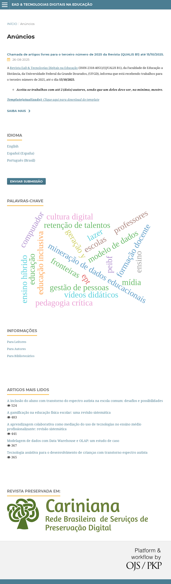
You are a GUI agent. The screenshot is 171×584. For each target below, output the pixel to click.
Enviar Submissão (26, 181)
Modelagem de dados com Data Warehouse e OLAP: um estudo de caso (63, 440)
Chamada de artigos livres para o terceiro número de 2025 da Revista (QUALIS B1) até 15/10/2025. (85, 54)
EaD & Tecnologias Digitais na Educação (52, 4)
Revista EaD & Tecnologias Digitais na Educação (44, 68)
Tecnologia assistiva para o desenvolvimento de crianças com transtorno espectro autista (77, 452)
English (13, 146)
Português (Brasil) (21, 160)
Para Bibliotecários (20, 356)
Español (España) (20, 153)
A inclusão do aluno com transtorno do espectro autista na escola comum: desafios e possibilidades (85, 400)
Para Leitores (16, 342)
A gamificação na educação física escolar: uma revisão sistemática (59, 412)
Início (12, 24)
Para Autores (16, 349)
